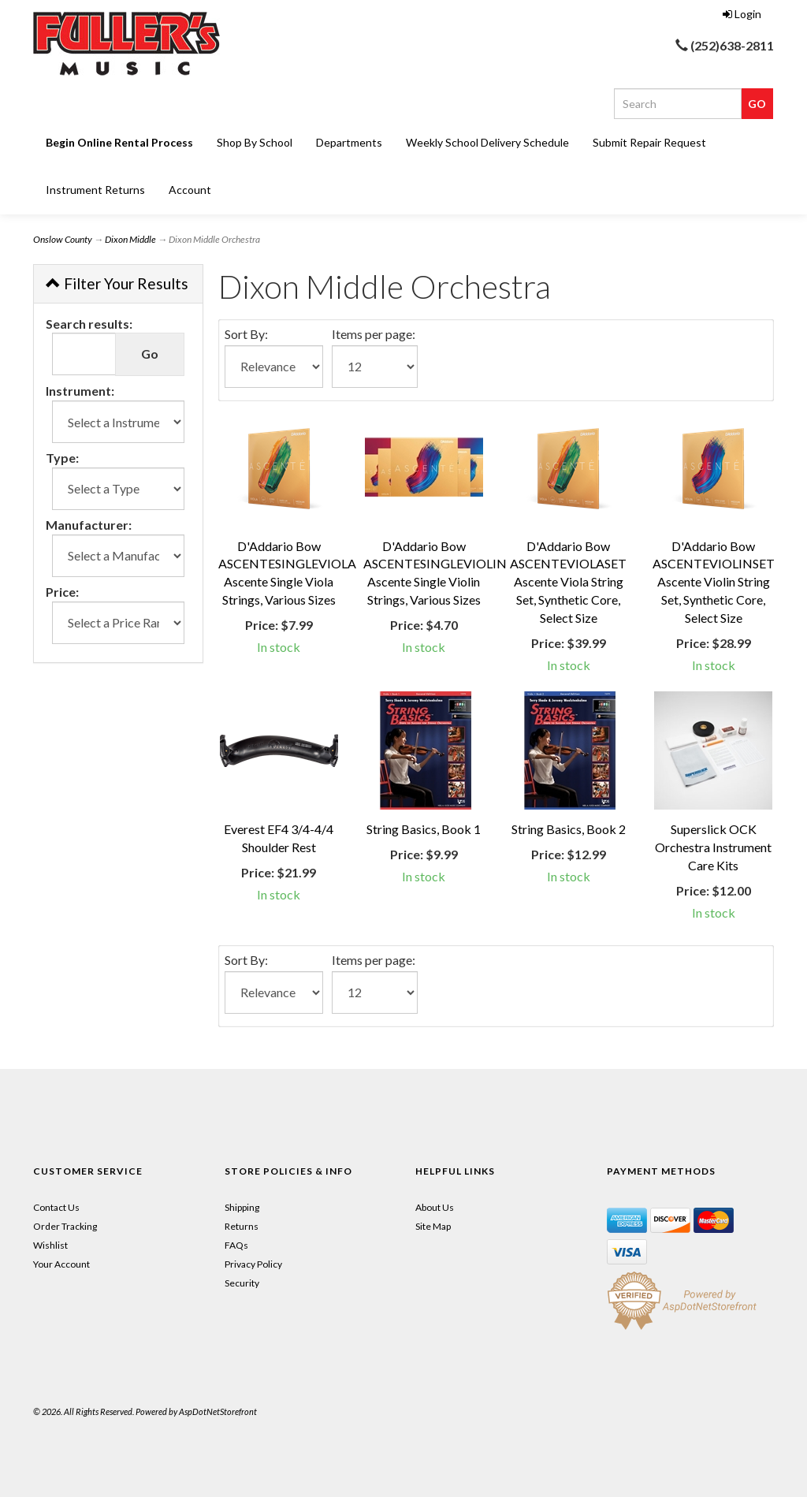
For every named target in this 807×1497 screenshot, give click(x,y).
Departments (349, 142)
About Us (434, 1207)
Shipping (242, 1207)
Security (242, 1283)
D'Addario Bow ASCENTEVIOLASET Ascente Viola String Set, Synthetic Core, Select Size (568, 581)
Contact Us (56, 1207)
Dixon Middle (130, 239)
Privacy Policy (253, 1264)
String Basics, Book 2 (568, 828)
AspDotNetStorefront (218, 1411)
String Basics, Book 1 (423, 828)
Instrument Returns (95, 189)
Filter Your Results (117, 283)
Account (190, 189)
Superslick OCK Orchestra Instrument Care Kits (713, 847)
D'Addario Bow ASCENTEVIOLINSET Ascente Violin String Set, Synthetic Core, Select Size (714, 581)
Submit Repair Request (649, 142)
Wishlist (50, 1245)
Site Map (433, 1226)
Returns (241, 1226)
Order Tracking (65, 1226)
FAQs (236, 1245)
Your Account (61, 1264)
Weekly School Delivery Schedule (487, 142)
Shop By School (254, 142)
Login (742, 13)
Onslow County (62, 239)
